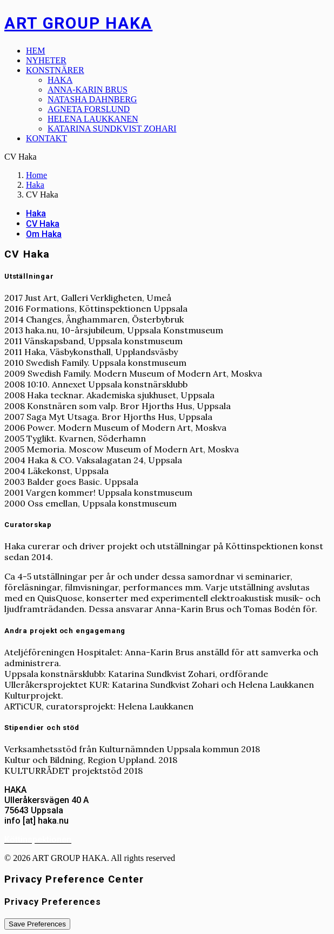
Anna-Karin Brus (88, 89)
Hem (35, 50)
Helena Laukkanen (93, 118)
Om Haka (44, 234)
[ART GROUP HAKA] (167, 23)
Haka (60, 79)
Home (36, 175)
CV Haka (42, 224)
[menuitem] (178, 51)
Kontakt (46, 138)
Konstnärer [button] (55, 70)
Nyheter (46, 60)
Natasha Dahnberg (92, 99)
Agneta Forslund (89, 109)
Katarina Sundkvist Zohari (112, 128)
